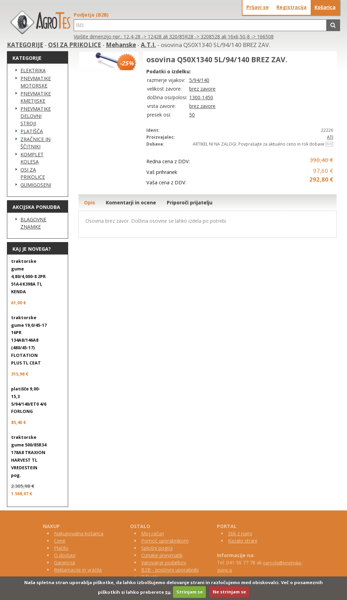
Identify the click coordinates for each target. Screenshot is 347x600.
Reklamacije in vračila (78, 569)
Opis (89, 202)
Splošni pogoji (157, 548)
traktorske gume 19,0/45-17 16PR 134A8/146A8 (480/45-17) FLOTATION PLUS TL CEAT (29, 340)
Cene (59, 540)
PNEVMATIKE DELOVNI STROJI (35, 116)
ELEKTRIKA (33, 70)
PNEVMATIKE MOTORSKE (35, 82)
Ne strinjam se (229, 592)
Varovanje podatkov (163, 562)
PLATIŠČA (31, 131)
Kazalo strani (242, 540)
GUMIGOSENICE (35, 185)
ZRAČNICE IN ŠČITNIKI (35, 143)
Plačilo (61, 548)
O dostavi (64, 555)
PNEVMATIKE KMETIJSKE (35, 97)
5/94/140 (199, 80)
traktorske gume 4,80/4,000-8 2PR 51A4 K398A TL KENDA (28, 276)
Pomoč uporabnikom (165, 540)
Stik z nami (240, 533)
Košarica (325, 7)
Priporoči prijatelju (189, 202)
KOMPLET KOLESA (32, 158)
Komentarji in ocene (131, 202)
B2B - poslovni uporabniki (170, 569)
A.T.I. (148, 44)
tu (168, 592)
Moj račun (152, 533)
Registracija (291, 7)
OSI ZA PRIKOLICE (74, 44)
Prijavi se (257, 7)
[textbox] (200, 25)
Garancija (64, 562)
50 (192, 114)
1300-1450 (201, 97)
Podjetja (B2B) (91, 14)
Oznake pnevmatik (162, 555)
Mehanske (121, 44)
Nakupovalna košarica (78, 533)
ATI (330, 137)
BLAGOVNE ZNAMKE (33, 223)
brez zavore (202, 88)
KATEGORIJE (25, 44)
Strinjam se (189, 592)
